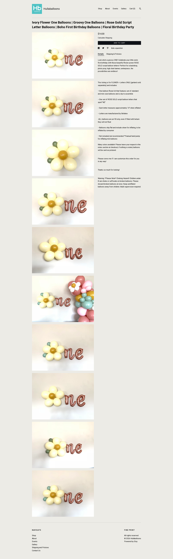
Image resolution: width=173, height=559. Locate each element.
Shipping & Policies (113, 54)
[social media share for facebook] (99, 48)
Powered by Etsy (130, 541)
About (107, 9)
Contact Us (36, 551)
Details (101, 54)
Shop (100, 9)
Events (115, 9)
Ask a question (117, 48)
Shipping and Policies (40, 547)
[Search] (140, 9)
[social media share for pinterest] (108, 48)
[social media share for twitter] (103, 48)
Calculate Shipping (105, 38)
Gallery (123, 9)
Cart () (132, 9)
